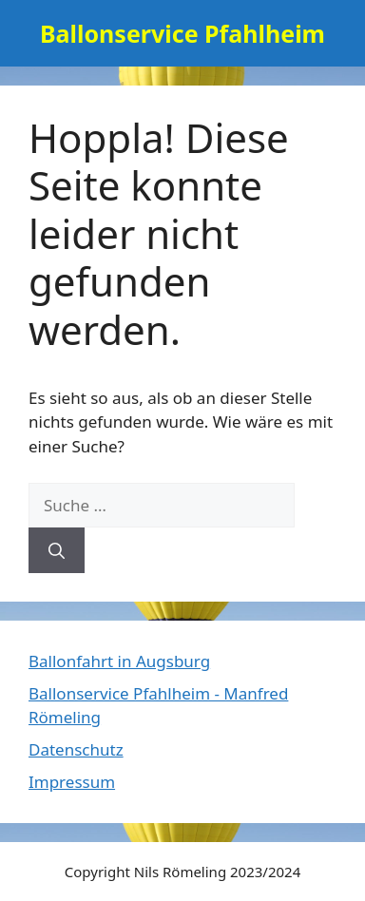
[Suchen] (57, 550)
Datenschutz (76, 749)
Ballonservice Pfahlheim (182, 33)
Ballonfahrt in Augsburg (119, 661)
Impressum (72, 782)
